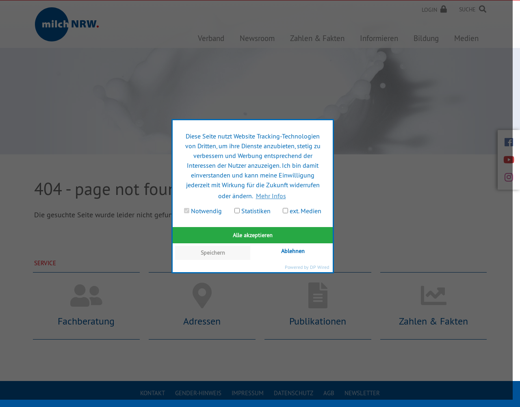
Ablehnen (293, 251)
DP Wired (319, 267)
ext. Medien (302, 211)
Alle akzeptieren (253, 235)
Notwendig (203, 211)
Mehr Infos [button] (271, 196)
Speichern (213, 252)
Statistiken (252, 211)
